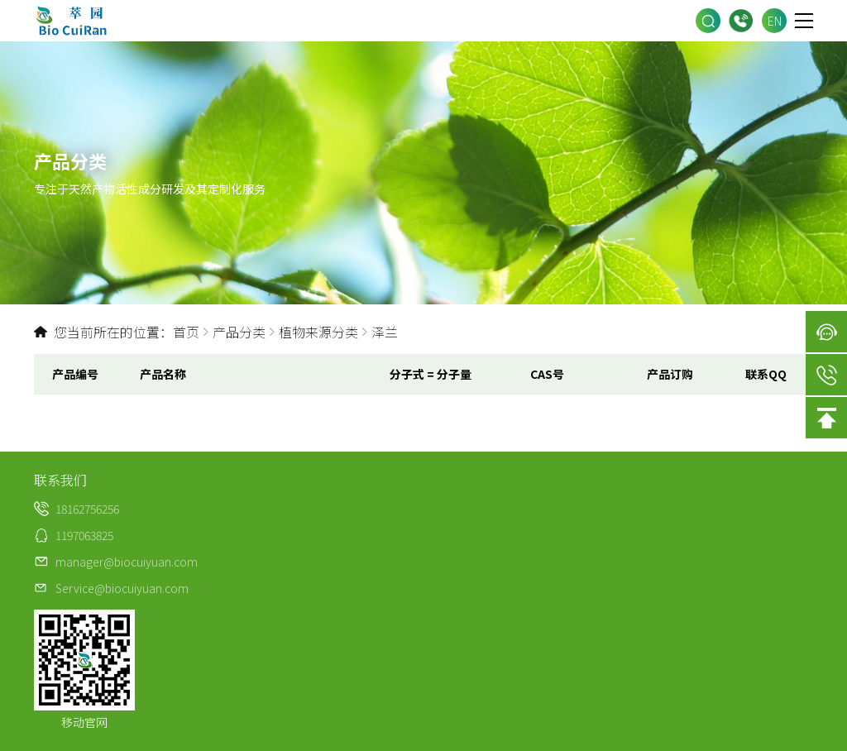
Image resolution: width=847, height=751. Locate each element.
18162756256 (741, 21)
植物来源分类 (318, 332)
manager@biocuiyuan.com (126, 561)
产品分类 (239, 332)
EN (775, 20)
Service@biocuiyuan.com (122, 588)
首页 (186, 332)
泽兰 (384, 332)
